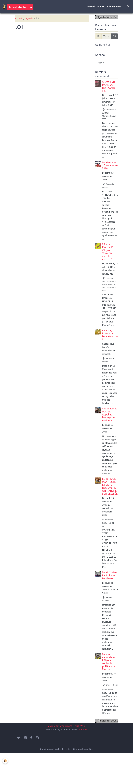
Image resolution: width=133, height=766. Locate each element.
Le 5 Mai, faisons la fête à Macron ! (107, 339)
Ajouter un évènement (109, 7)
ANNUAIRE (52, 739)
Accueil (91, 7)
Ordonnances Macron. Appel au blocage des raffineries (109, 418)
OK (114, 36)
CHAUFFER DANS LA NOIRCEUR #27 (108, 86)
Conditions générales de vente (55, 762)
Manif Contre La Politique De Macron (109, 582)
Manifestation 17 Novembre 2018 (110, 169)
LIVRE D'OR (80, 739)
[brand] (17, 6)
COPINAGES (66, 739)
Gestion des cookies (83, 762)
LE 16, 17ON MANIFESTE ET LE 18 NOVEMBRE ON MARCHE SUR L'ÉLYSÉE (109, 491)
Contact (83, 742)
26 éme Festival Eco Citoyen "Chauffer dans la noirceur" (109, 255)
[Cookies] (5, 761)
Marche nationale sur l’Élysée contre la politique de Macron (109, 668)
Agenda (29, 19)
